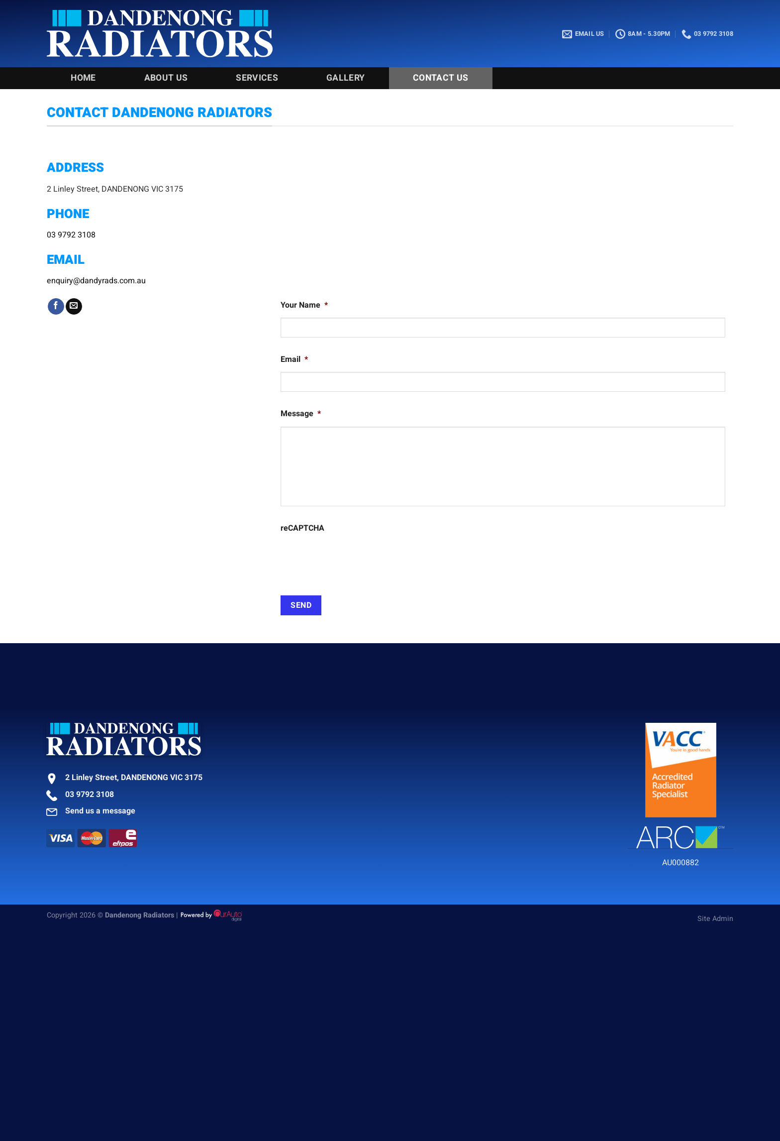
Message (301, 414)
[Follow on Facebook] (56, 306)
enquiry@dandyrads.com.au (96, 281)
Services (257, 78)
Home (83, 78)
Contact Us (441, 78)
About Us (166, 78)
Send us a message (100, 811)
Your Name (304, 305)
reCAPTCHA (302, 528)
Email (294, 359)
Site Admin (715, 918)
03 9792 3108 (71, 235)
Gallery (345, 78)
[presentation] (356, 560)
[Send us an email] (74, 306)
